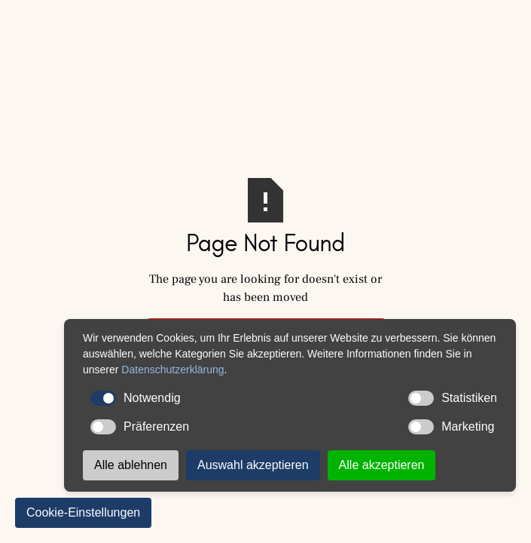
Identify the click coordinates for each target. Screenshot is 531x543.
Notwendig (135, 398)
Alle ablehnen (130, 465)
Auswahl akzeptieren (253, 465)
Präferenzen (139, 426)
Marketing (451, 426)
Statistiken (452, 398)
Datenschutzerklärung (172, 370)
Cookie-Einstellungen (83, 512)
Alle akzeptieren (382, 465)
